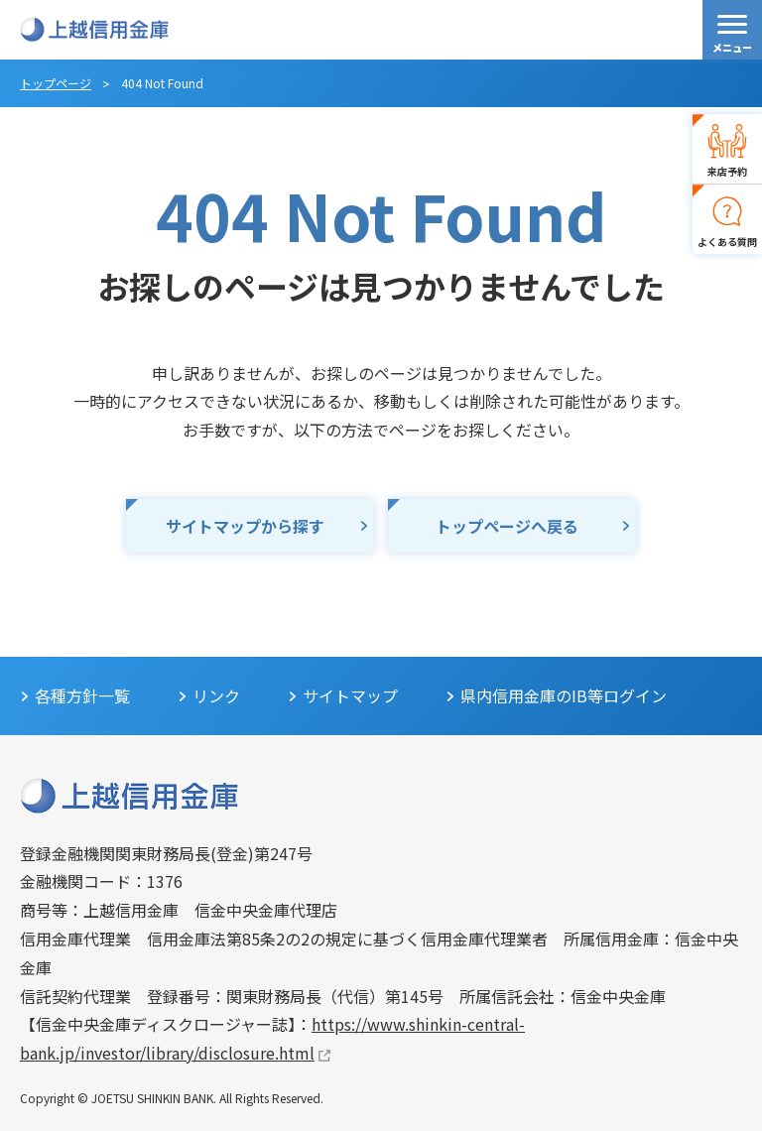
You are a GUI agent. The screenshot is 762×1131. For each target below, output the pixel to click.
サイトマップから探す (245, 526)
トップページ (55, 82)
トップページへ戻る (507, 526)
